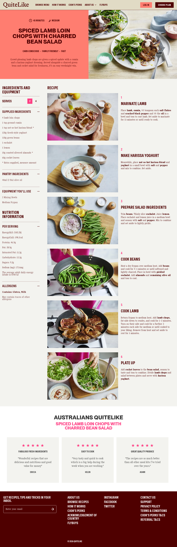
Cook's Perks (75, 5)
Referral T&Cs (150, 519)
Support (146, 502)
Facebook (110, 502)
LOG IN (146, 4)
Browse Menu (42, 5)
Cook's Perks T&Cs (152, 515)
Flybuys (104, 5)
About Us (91, 4)
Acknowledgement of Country (82, 517)
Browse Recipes (78, 502)
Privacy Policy (150, 506)
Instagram (111, 497)
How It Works (59, 5)
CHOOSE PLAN (164, 4)
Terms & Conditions (153, 510)
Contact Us (147, 497)
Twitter (109, 506)
